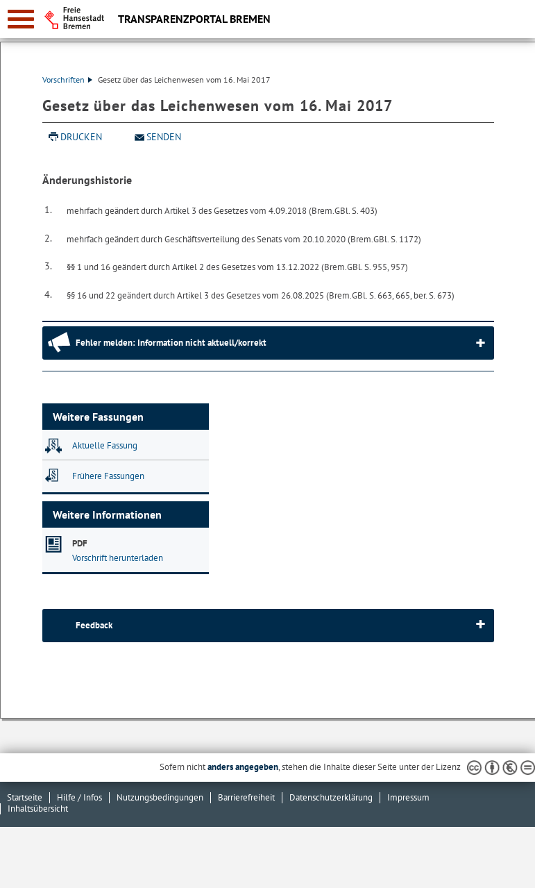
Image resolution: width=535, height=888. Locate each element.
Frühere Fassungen (108, 476)
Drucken (81, 137)
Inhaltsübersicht (38, 808)
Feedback (94, 625)
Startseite (24, 797)
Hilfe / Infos (79, 797)
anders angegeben (242, 767)
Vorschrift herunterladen (117, 558)
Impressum (408, 797)
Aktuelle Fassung (104, 445)
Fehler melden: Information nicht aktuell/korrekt (171, 343)
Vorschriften (67, 79)
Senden (163, 137)
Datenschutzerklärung (331, 797)
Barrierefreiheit (246, 797)
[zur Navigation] (21, 19)
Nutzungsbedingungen (160, 797)
